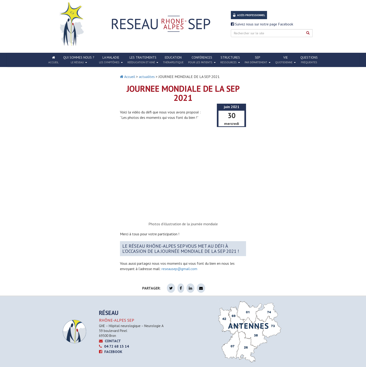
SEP (258, 59)
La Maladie (111, 59)
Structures (230, 59)
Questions (309, 59)
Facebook (110, 351)
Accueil (127, 76)
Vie (285, 59)
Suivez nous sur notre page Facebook (262, 24)
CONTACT (110, 341)
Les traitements (142, 59)
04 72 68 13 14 (114, 346)
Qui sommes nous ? (78, 59)
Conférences (202, 59)
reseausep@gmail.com (179, 268)
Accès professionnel (251, 15)
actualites (147, 76)
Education (173, 59)
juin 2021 (231, 106)
